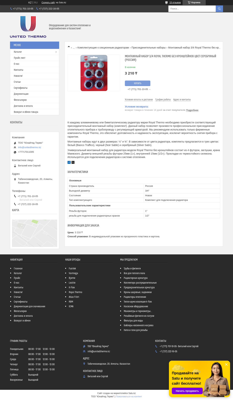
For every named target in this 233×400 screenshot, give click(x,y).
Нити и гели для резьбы (136, 330)
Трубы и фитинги (132, 268)
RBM (71, 301)
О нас (16, 64)
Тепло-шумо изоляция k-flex (138, 301)
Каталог (18, 51)
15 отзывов (175, 2)
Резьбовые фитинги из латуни (139, 316)
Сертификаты (20, 88)
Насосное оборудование (136, 306)
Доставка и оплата (23, 106)
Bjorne (72, 278)
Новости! (18, 76)
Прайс (17, 278)
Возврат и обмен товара (26, 112)
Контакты (18, 70)
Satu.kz (132, 393)
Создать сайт (48, 2)
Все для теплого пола (134, 273)
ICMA (71, 306)
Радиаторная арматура (136, 278)
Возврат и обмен (22, 320)
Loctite (72, 282)
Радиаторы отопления (135, 297)
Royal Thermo (75, 292)
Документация (21, 94)
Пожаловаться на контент (129, 396)
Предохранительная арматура (139, 287)
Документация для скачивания (29, 306)
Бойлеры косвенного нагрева (138, 325)
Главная (18, 268)
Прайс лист (19, 57)
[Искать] (219, 8)
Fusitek (72, 268)
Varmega (73, 273)
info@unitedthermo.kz (29, 147)
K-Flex (72, 287)
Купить (137, 83)
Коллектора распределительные (140, 282)
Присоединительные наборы (148, 47)
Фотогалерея (20, 100)
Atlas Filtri (74, 297)
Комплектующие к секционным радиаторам (103, 47)
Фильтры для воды (133, 320)
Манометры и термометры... (138, 311)
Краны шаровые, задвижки (138, 292)
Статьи (17, 82)
